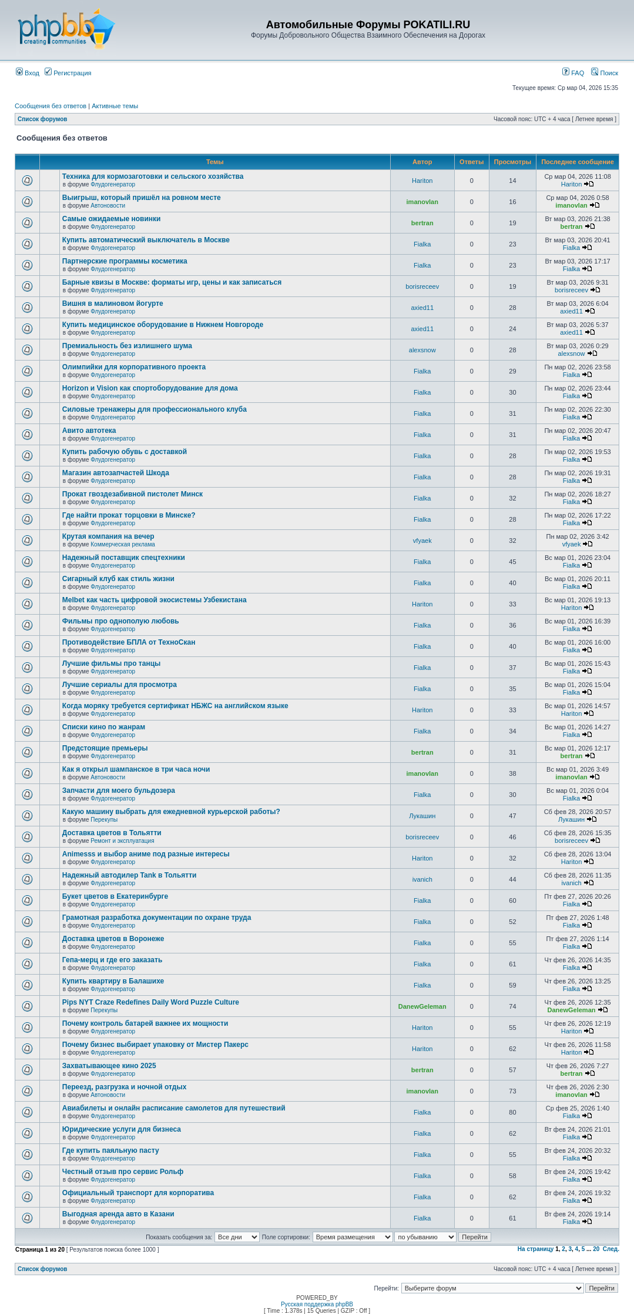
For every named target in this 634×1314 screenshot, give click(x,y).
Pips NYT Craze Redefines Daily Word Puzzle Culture (150, 1002)
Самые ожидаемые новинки (111, 219)
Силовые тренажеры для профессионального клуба (154, 409)
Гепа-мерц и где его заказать (112, 960)
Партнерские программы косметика (124, 261)
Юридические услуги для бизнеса (121, 1129)
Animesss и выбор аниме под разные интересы (146, 854)
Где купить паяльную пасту (110, 1150)
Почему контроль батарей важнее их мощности (145, 1023)
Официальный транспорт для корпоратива (138, 1193)
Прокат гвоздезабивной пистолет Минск (132, 494)
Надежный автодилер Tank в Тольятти (129, 875)
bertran (422, 222)
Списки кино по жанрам (103, 727)
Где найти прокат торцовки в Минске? (129, 515)
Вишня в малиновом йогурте (112, 303)
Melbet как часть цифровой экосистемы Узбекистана (154, 600)
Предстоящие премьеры (105, 748)
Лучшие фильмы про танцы (111, 663)
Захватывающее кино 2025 (109, 1066)
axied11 (422, 307)
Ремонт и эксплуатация (122, 841)
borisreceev (422, 286)
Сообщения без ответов (50, 105)
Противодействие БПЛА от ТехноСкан (129, 642)
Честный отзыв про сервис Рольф (122, 1172)
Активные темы (115, 105)
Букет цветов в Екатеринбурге (115, 896)
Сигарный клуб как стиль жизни (118, 579)
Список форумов (43, 119)
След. (611, 1249)
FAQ (573, 72)
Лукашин (422, 815)
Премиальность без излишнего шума (127, 346)
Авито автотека (89, 430)
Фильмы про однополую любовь (120, 621)
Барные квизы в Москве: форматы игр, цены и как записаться (171, 282)
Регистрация (68, 72)
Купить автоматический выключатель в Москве (146, 240)
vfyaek (422, 540)
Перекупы (104, 819)
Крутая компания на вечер (108, 536)
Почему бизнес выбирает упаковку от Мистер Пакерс (155, 1044)
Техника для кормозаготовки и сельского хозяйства (153, 176)
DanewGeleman (422, 1006)
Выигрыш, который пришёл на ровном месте (141, 198)
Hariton (422, 180)
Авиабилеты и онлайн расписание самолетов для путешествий (174, 1108)
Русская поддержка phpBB (317, 1304)
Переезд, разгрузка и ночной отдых (124, 1087)
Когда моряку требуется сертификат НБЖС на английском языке (175, 706)
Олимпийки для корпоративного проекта (134, 367)
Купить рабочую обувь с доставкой (124, 452)
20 (596, 1249)
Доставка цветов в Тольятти (112, 833)
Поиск (604, 72)
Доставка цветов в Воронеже (113, 939)
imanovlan (422, 201)
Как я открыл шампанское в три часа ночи (136, 769)
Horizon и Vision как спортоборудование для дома (150, 388)
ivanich (422, 879)
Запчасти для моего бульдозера (118, 790)
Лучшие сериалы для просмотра (119, 685)
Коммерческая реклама (122, 544)
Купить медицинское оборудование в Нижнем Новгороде (162, 325)
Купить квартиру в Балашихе (113, 981)
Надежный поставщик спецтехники (123, 557)
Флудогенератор (112, 184)
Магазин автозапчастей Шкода (115, 473)
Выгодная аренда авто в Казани (118, 1214)
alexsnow (422, 349)
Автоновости (107, 205)
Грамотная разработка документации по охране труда (156, 917)
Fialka (422, 244)
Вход (27, 72)
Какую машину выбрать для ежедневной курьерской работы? (171, 812)
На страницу (536, 1249)
